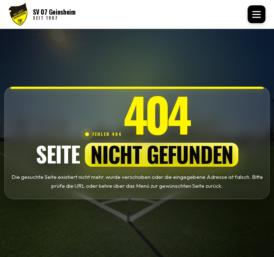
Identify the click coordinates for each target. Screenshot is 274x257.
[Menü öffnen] (256, 14)
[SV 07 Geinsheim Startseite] (42, 14)
